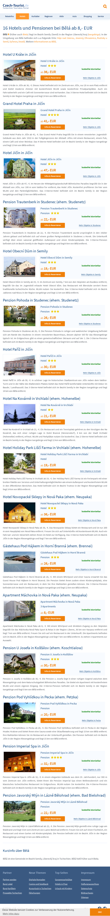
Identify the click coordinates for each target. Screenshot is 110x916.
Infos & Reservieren (52, 78)
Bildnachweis (87, 892)
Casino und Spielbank (38, 884)
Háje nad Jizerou (65, 38)
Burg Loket (7, 884)
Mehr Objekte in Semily (91, 274)
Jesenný (79, 38)
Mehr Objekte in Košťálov (90, 671)
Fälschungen (34, 892)
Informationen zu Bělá (45, 41)
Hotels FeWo (22, 19)
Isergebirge (94, 34)
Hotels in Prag (61, 884)
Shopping (88, 16)
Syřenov (13, 41)
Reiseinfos (9, 16)
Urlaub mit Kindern (63, 888)
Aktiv (61, 16)
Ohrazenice (90, 38)
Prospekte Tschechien (12, 892)
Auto (74, 16)
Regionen (49, 16)
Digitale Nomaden (37, 879)
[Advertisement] (64, 6)
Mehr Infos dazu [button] (11, 914)
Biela (25, 34)
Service (101, 16)
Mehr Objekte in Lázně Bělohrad (87, 819)
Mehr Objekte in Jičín (92, 78)
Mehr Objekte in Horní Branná (88, 569)
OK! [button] (100, 912)
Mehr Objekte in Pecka (91, 720)
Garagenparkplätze (63, 879)
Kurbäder (36, 16)
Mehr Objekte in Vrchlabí (90, 422)
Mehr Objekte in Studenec (90, 225)
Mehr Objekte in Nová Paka (89, 520)
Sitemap (85, 897)
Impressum (86, 879)
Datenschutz (86, 888)
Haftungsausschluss (90, 884)
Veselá (21, 41)
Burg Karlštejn (9, 888)
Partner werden (9, 879)
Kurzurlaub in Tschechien (40, 888)
